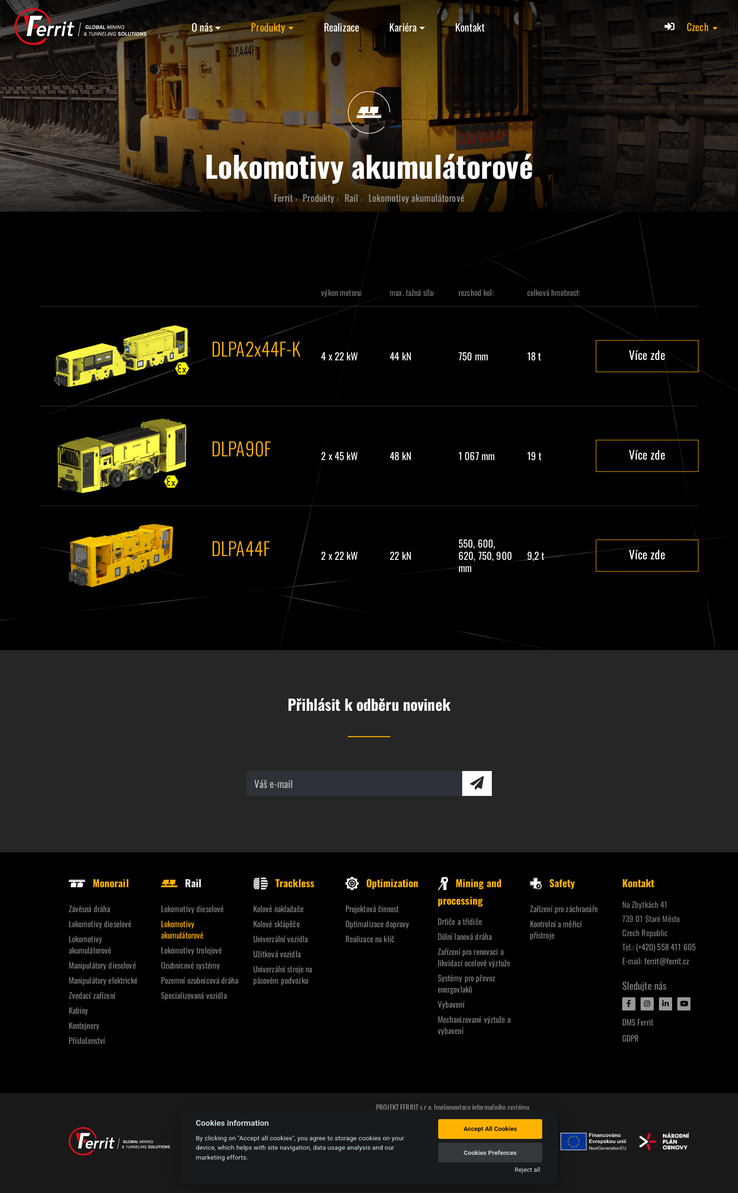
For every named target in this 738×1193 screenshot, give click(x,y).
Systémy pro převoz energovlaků (467, 983)
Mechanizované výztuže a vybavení (474, 1024)
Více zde (647, 354)
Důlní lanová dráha (465, 936)
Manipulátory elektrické (103, 980)
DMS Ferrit (637, 1022)
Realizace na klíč (369, 939)
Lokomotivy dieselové (100, 924)
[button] (702, 26)
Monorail (99, 882)
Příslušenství (87, 1040)
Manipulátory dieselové (102, 965)
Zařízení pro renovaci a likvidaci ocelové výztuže (474, 957)
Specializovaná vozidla (194, 995)
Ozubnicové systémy (190, 965)
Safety (552, 882)
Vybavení (451, 1004)
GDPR (630, 1038)
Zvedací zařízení (92, 995)
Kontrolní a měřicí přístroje (556, 929)
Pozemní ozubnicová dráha (199, 980)
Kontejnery (84, 1025)
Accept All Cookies (490, 1128)
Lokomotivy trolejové (191, 950)
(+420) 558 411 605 (666, 947)
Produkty (268, 26)
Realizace (341, 26)
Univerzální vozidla (280, 939)
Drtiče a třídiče (460, 921)
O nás (202, 26)
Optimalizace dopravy (377, 924)
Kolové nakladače (278, 909)
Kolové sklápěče (276, 924)
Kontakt (470, 26)
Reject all (527, 1169)
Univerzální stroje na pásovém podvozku (283, 974)
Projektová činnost (372, 909)
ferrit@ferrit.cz (666, 961)
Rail (181, 882)
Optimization (382, 882)
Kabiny (78, 1010)
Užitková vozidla (277, 954)
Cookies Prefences (490, 1152)
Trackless (283, 882)
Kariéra (403, 26)
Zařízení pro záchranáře (564, 909)
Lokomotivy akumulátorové (90, 944)
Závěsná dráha (90, 909)
